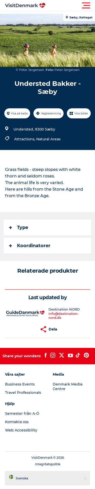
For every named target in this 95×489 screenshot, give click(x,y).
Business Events (20, 384)
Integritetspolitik (47, 464)
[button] (70, 6)
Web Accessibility (21, 430)
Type (18, 227)
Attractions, (25, 139)
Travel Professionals (23, 392)
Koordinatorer (29, 245)
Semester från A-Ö (22, 413)
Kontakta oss (17, 422)
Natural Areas (48, 139)
